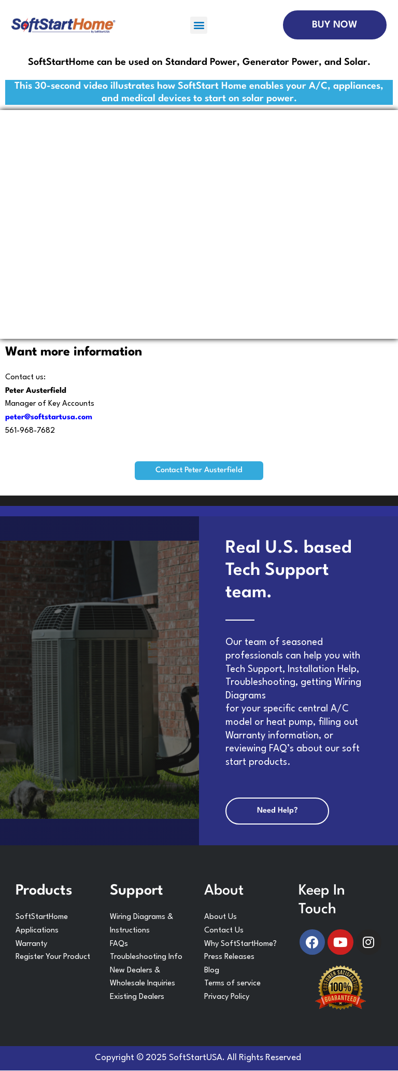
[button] (198, 25)
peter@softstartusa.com (48, 417)
